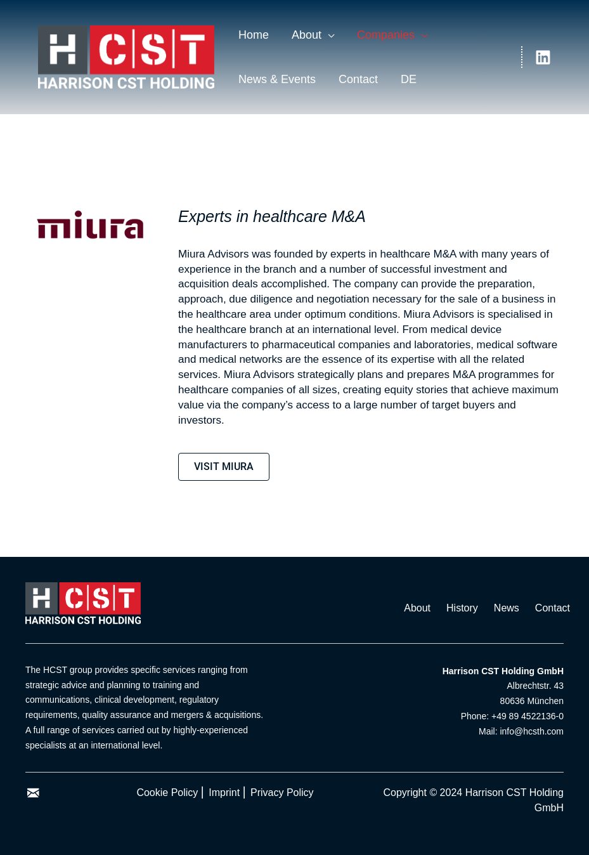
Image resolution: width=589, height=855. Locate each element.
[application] (327, 35)
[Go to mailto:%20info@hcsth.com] (33, 794)
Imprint (224, 792)
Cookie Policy (167, 792)
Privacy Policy (282, 792)
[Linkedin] (543, 57)
